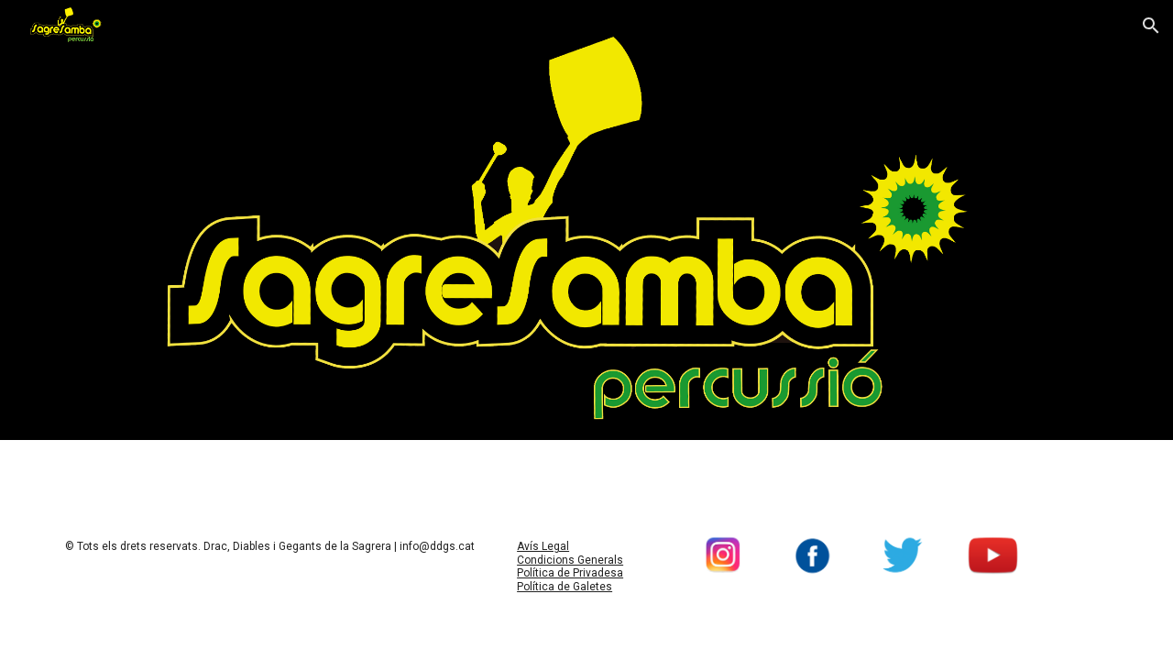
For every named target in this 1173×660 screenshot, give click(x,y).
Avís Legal (543, 546)
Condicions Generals (570, 560)
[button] (1151, 26)
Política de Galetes (564, 586)
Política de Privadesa (570, 572)
